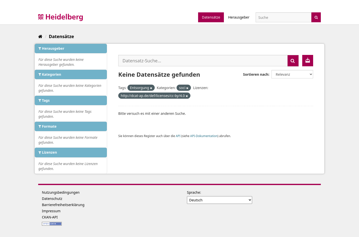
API (178, 136)
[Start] (40, 36)
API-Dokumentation (203, 136)
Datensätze (211, 17)
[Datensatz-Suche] (283, 17)
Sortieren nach (255, 74)
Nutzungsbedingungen (61, 192)
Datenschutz (52, 198)
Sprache (193, 192)
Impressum (51, 211)
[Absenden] (316, 17)
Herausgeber (238, 17)
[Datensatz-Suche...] (203, 60)
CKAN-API (50, 217)
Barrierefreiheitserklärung (63, 204)
